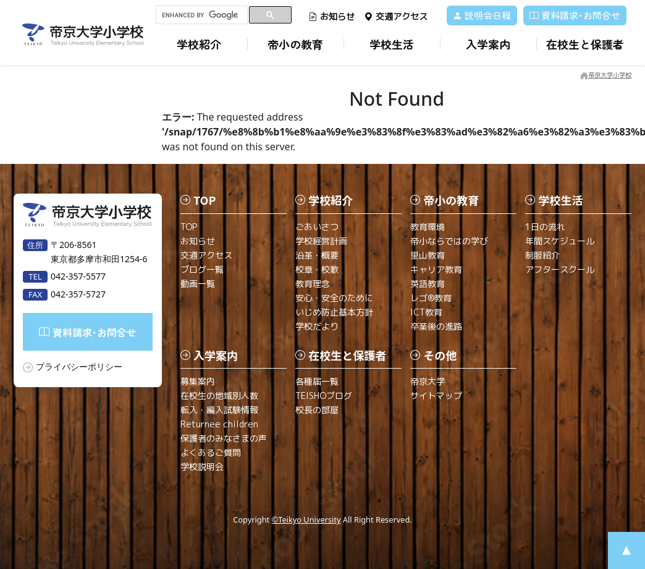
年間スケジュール (559, 241)
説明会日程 (482, 15)
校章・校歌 (317, 269)
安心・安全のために (334, 298)
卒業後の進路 (436, 326)
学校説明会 (202, 467)
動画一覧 (197, 283)
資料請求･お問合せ (574, 15)
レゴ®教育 (431, 298)
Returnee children (219, 424)
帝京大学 (427, 381)
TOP (188, 227)
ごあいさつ (317, 227)
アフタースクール (559, 269)
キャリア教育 (436, 269)
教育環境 (427, 227)
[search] (202, 14)
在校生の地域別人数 (219, 395)
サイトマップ (436, 395)
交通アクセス (396, 16)
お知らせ (331, 16)
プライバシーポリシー (79, 366)
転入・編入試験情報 (219, 410)
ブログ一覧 (202, 269)
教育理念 (312, 283)
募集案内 (197, 381)
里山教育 (427, 255)
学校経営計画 (321, 241)
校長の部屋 (317, 410)
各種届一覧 (317, 381)
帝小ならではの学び (449, 241)
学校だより (317, 326)
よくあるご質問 (210, 452)
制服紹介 (542, 255)
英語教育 (427, 283)
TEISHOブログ (323, 395)
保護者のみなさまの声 (223, 438)
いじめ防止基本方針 (334, 312)
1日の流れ (545, 227)
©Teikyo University (306, 519)
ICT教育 (426, 312)
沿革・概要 (317, 255)
